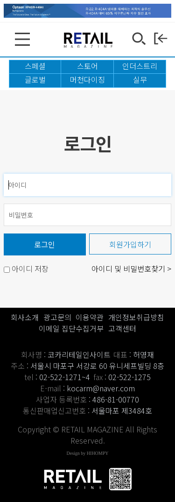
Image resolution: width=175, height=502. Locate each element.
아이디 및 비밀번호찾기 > (131, 268)
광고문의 (57, 317)
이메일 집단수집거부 (71, 328)
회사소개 (25, 317)
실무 (140, 79)
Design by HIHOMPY (88, 453)
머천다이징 (87, 79)
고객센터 (122, 328)
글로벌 (35, 79)
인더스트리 (139, 65)
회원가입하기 (130, 244)
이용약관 (90, 317)
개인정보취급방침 (136, 317)
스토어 (87, 65)
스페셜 (35, 65)
